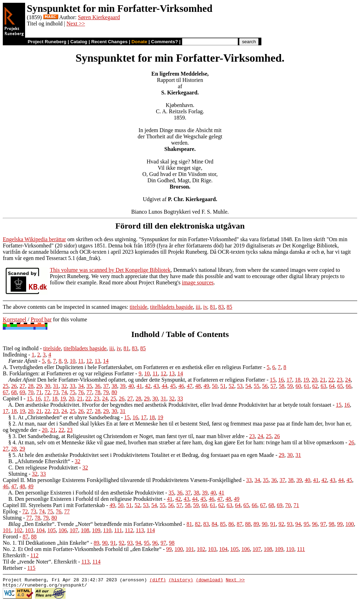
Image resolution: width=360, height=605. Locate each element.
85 (229, 307)
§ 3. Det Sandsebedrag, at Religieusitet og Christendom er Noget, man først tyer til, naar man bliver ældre (126, 436)
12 (89, 361)
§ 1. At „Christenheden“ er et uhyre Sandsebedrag (64, 417)
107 (74, 530)
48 (198, 386)
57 (273, 386)
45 (173, 386)
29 (39, 386)
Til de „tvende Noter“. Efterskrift (40, 562)
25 (5, 386)
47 (189, 386)
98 (331, 524)
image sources (198, 282)
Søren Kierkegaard (99, 17)
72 (47, 392)
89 (256, 524)
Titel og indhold (21, 348)
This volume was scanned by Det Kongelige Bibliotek (110, 270)
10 (72, 361)
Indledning (15, 355)
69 (22, 392)
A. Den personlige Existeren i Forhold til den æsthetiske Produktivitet (86, 493)
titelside (138, 307)
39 (122, 386)
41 (139, 386)
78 (97, 392)
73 (56, 392)
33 (72, 386)
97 (323, 524)
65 (340, 386)
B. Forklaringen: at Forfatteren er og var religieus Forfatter (68, 373)
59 (290, 386)
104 (40, 530)
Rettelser (13, 568)
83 (221, 307)
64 (332, 386)
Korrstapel (14, 319)
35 (89, 386)
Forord (10, 536)
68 (14, 392)
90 (264, 524)
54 (248, 386)
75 (72, 392)
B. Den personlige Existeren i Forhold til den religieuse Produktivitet (85, 499)
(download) (209, 580)
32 (64, 386)
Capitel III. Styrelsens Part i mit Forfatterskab (54, 505)
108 (85, 530)
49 (206, 386)
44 (164, 386)
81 (212, 307)
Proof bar (41, 319)
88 (248, 524)
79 (106, 392)
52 (231, 386)
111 (118, 530)
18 (297, 380)
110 (107, 530)
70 (30, 392)
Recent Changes (109, 41)
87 (239, 524)
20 (314, 380)
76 (81, 392)
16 (281, 380)
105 (51, 530)
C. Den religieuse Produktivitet (43, 467)
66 (348, 386)
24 (348, 380)
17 (289, 380)
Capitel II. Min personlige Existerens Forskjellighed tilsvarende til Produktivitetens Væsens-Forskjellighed (122, 480)
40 (131, 386)
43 (156, 386)
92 (281, 524)
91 (273, 524)
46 (181, 386)
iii (198, 307)
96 (314, 524)
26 (14, 386)
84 (214, 524)
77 (89, 392)
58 (281, 386)
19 (306, 380)
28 (30, 386)
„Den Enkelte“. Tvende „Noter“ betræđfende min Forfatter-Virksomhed (95, 524)
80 (114, 392)
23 (339, 380)
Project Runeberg (47, 41)
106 (63, 530)
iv (205, 307)
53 (240, 386)
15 (272, 380)
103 (29, 530)
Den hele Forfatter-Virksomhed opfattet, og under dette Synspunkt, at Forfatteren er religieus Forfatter (136, 380)
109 (96, 530)
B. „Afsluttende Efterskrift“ (39, 461)
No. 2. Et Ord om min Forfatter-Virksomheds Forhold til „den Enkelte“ (82, 549)
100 (349, 524)
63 (323, 386)
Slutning (17, 474)
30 (47, 386)
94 (298, 524)
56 (265, 386)
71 (39, 392)
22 (331, 380)
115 (31, 568)
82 (197, 524)
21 (322, 380)
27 (22, 386)
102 (18, 530)
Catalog (78, 41)
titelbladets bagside (171, 307)
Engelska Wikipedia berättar (34, 239)
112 (129, 530)
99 (340, 524)
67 (5, 392)
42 (148, 386)
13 (97, 361)
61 (306, 386)
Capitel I (12, 398)
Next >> (76, 23)
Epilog (10, 511)
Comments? (164, 41)
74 (64, 392)
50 (214, 386)
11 (80, 361)
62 (315, 386)
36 (97, 386)
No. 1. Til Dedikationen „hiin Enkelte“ (46, 543)
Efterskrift (14, 555)
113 (140, 530)
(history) (181, 580)
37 (106, 386)
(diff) (158, 580)
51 (223, 386)
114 (151, 530)
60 (298, 386)
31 (56, 386)
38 (114, 386)
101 (7, 530)
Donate (139, 41)
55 (256, 386)
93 (289, 524)
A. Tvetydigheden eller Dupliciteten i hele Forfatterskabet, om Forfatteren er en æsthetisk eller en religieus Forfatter (132, 367)
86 (231, 524)
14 (106, 361)
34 (81, 386)
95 (306, 524)
